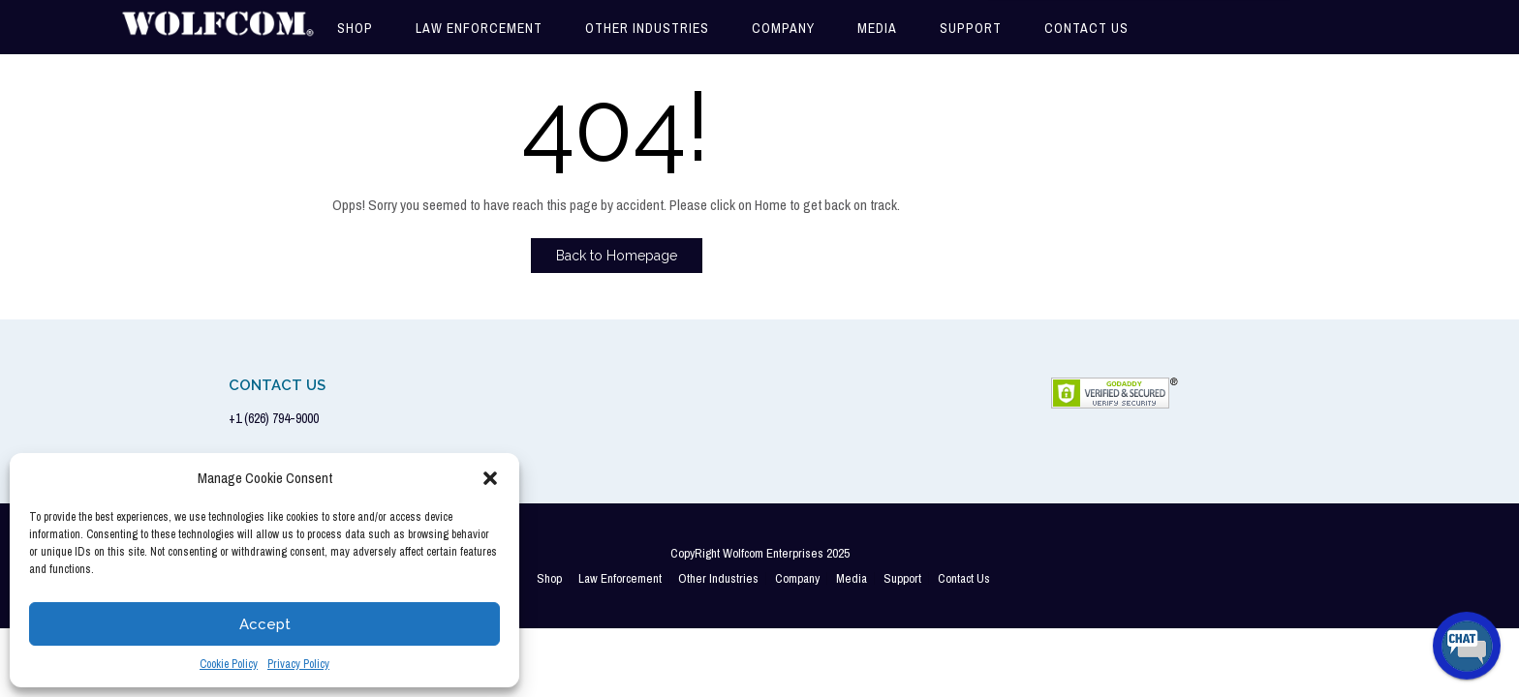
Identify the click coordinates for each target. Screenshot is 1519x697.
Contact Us (1086, 28)
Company (783, 28)
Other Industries (647, 28)
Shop (355, 28)
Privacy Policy (298, 664)
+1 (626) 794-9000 (274, 418)
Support (971, 28)
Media (877, 28)
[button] (490, 478)
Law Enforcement (479, 28)
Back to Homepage (616, 255)
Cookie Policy (229, 664)
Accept (265, 624)
